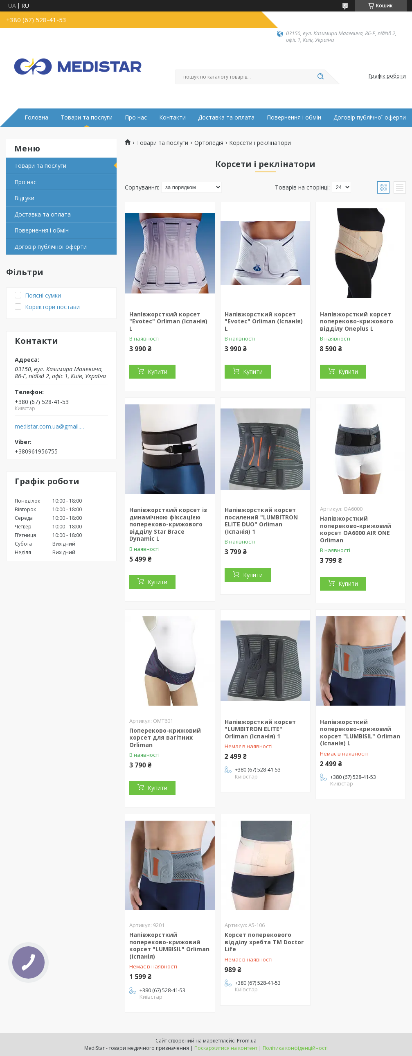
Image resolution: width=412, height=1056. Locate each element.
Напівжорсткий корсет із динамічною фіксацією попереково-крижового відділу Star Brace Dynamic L (168, 524)
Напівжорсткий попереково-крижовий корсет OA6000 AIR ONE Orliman (355, 529)
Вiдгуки (24, 198)
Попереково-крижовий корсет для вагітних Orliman (165, 738)
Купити (157, 371)
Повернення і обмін (294, 117)
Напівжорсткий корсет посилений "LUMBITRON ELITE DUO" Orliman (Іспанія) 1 (261, 520)
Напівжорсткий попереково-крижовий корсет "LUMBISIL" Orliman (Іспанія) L (360, 732)
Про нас (136, 117)
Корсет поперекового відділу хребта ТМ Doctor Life (264, 942)
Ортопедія (208, 143)
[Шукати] (321, 77)
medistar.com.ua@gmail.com (50, 426)
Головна (36, 117)
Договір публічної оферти (369, 117)
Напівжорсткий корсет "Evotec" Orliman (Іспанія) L (168, 321)
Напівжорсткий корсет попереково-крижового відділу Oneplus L (356, 321)
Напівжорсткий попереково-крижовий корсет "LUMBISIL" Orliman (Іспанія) (169, 945)
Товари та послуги (87, 117)
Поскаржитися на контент (225, 1048)
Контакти (172, 117)
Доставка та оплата (226, 117)
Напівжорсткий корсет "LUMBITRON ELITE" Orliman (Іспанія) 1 (260, 729)
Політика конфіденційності (295, 1048)
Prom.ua (247, 1040)
